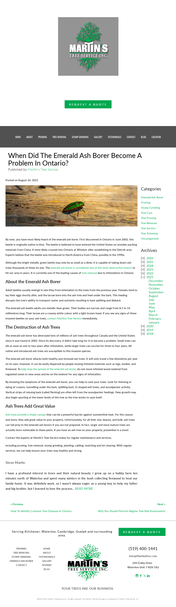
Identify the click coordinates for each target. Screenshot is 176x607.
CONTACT (131, 137)
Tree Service (148, 228)
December (156, 281)
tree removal (89, 272)
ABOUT (29, 137)
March (153, 315)
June (152, 303)
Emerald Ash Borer (152, 197)
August (153, 296)
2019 (149, 330)
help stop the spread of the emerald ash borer (48, 369)
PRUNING (42, 137)
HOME (18, 137)
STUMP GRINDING (80, 137)
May (152, 307)
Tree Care (146, 212)
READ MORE (84, 488)
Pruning (145, 202)
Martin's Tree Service (43, 169)
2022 (149, 273)
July (151, 300)
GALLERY (98, 137)
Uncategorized (149, 238)
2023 (149, 269)
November (156, 284)
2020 (149, 326)
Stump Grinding (150, 207)
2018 (149, 334)
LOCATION (156, 137)
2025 (149, 262)
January (154, 322)
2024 (149, 266)
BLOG (143, 137)
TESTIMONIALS (114, 137)
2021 (149, 277)
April (152, 311)
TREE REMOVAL (59, 137)
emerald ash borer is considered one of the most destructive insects (91, 267)
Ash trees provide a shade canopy (26, 414)
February (155, 318)
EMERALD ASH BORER (21, 561)
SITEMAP (47, 565)
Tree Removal (149, 223)
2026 (149, 258)
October (154, 288)
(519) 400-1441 (143, 548)
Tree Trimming (149, 233)
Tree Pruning (148, 217)
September (156, 292)
